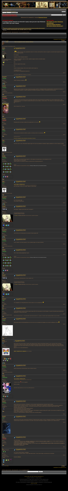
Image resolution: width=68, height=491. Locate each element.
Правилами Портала (42, 17)
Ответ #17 (17, 319)
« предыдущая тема (56, 39)
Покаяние (16, 215)
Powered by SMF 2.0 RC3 (28, 476)
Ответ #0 (17, 48)
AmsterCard (4, 96)
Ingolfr (3, 129)
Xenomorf (4, 416)
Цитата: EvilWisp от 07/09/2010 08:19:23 (19, 184)
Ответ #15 (17, 299)
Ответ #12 (17, 239)
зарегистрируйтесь (13, 11)
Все (7, 40)
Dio (2, 449)
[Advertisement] (34, 35)
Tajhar (3, 140)
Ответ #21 (17, 401)
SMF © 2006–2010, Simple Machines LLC (38, 476)
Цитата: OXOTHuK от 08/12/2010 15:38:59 (19, 378)
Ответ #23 (17, 437)
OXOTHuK (4, 85)
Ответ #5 (17, 129)
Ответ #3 (17, 97)
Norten (3, 375)
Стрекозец (4, 318)
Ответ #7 (17, 156)
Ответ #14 (17, 275)
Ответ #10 (17, 206)
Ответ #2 (17, 86)
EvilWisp (3, 249)
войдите (7, 11)
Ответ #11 (17, 230)
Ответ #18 (17, 341)
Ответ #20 (17, 376)
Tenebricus (4, 298)
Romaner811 (4, 76)
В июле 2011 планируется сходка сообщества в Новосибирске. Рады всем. (25, 138)
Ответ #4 (17, 119)
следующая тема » (63, 39)
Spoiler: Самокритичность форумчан (20, 351)
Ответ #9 (17, 197)
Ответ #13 (17, 250)
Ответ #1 (17, 77)
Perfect (3, 340)
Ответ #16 (17, 308)
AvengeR (3, 118)
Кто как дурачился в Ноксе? (21, 76)
